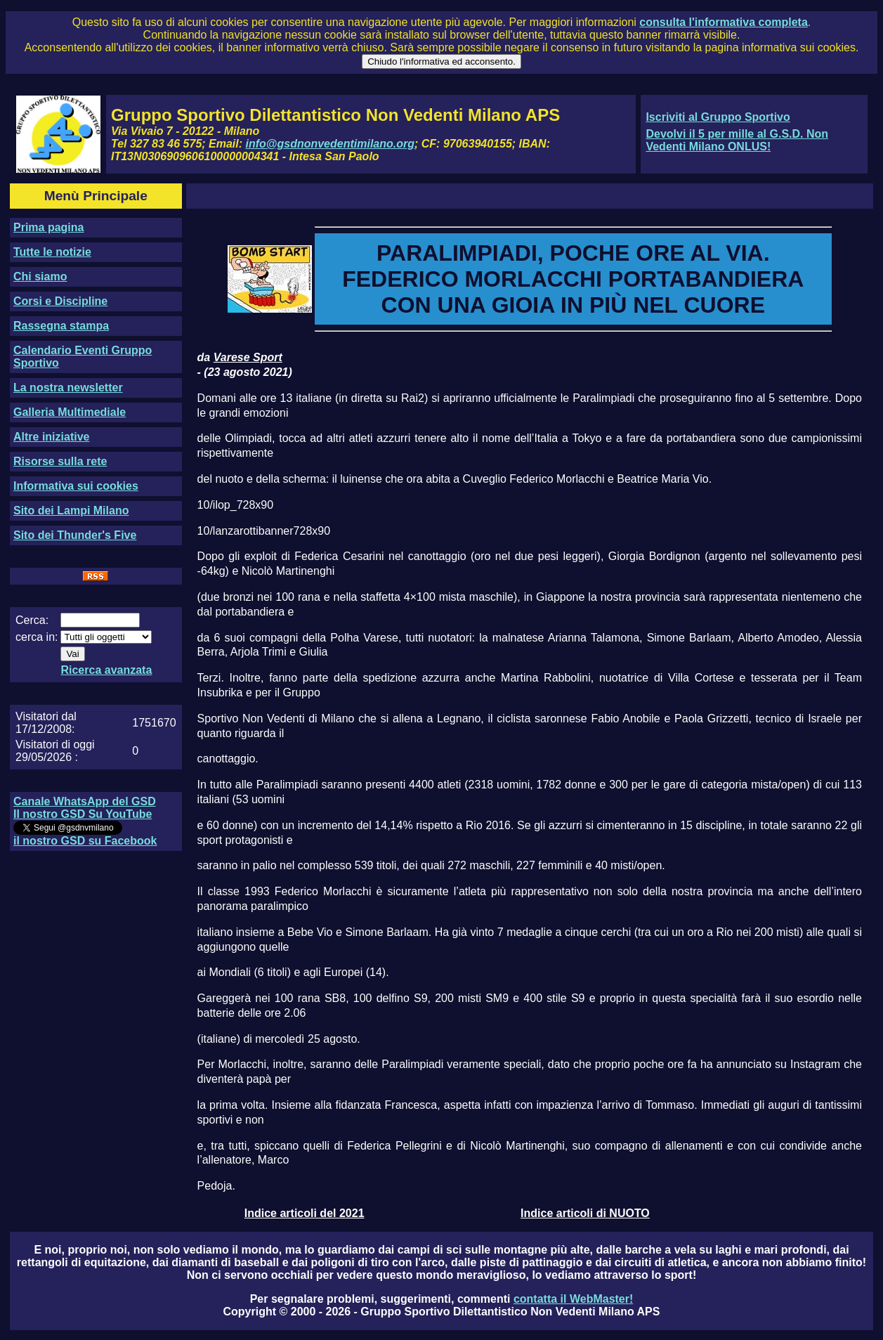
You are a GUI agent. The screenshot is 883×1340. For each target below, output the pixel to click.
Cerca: (31, 620)
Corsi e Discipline (60, 301)
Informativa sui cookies (75, 486)
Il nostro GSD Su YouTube (82, 814)
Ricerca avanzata (106, 670)
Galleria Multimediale (69, 412)
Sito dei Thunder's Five (74, 535)
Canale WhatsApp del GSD (84, 801)
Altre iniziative (51, 437)
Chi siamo (40, 276)
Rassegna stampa (61, 326)
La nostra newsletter (68, 387)
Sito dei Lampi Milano (71, 510)
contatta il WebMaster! (573, 1299)
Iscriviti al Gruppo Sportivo (718, 117)
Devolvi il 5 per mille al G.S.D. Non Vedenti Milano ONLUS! (737, 140)
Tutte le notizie (52, 252)
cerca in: (36, 637)
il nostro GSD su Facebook (85, 841)
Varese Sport (248, 357)
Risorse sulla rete (60, 461)
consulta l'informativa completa (723, 22)
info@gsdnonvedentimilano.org (330, 144)
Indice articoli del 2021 (304, 1213)
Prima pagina (48, 227)
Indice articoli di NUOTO (585, 1213)
